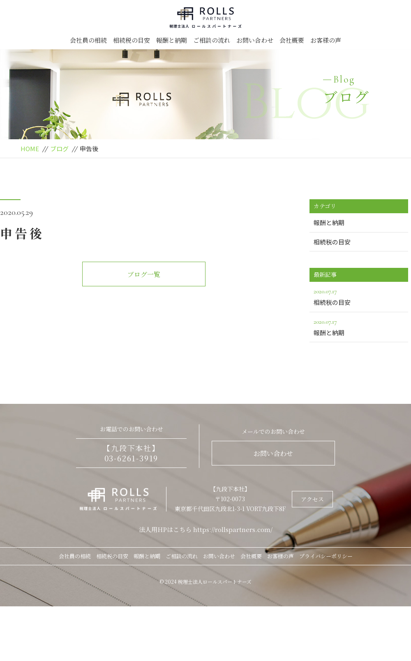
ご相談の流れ (211, 40)
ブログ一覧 (143, 274)
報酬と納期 (171, 40)
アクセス (312, 499)
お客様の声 (325, 40)
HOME (30, 148)
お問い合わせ (254, 40)
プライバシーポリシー (326, 556)
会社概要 (291, 40)
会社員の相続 (88, 40)
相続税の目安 (131, 40)
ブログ (59, 148)
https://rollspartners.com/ (232, 529)
